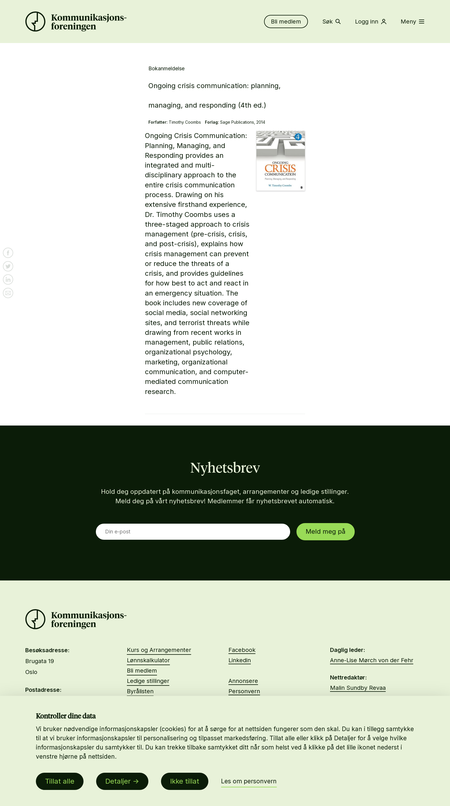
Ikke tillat (184, 781)
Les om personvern (249, 781)
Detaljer (118, 781)
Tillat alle (59, 781)
